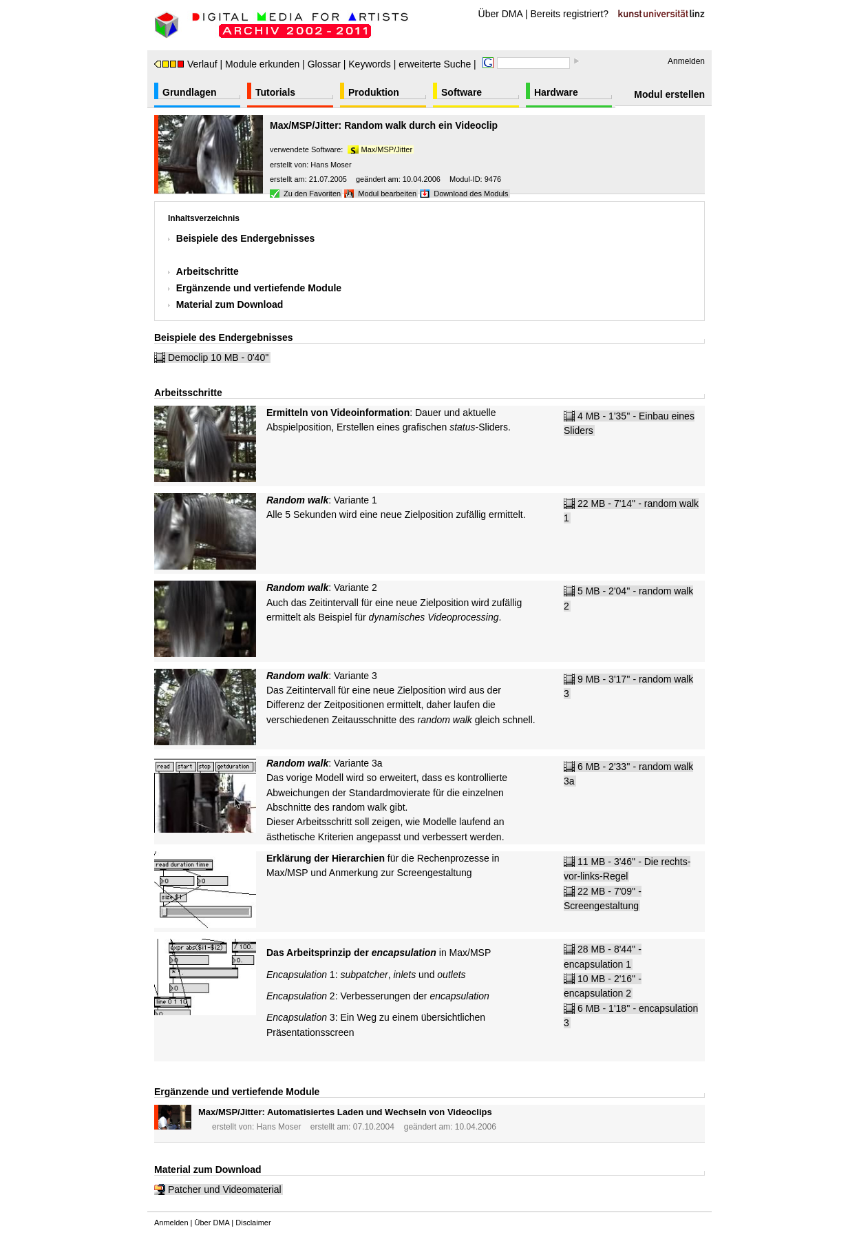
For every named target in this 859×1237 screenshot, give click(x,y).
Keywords (369, 64)
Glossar (324, 64)
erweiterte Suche (435, 64)
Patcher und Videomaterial (225, 1189)
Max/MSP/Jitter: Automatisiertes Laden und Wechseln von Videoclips (345, 1112)
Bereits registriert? (570, 13)
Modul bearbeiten (387, 193)
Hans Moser (330, 164)
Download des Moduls (471, 193)
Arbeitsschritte (188, 392)
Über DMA (500, 13)
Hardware (556, 92)
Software (461, 92)
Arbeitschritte (207, 271)
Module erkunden (262, 64)
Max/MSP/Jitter (387, 149)
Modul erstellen (669, 94)
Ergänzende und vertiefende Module (258, 287)
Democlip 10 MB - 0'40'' (218, 357)
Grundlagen (189, 92)
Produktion (373, 92)
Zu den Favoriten (312, 193)
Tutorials (275, 92)
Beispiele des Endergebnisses (245, 238)
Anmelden (686, 61)
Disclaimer (253, 1222)
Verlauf (186, 64)
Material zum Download (230, 304)
